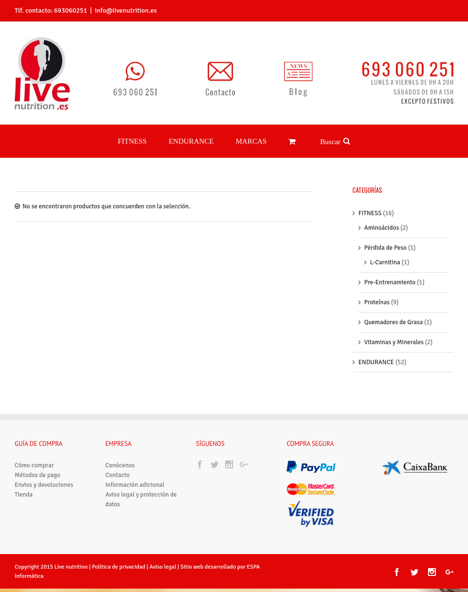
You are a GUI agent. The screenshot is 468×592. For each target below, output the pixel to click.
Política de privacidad (118, 567)
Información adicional (134, 485)
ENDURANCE (376, 362)
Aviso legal (164, 567)
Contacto (117, 475)
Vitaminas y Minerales (394, 342)
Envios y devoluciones (44, 485)
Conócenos (120, 465)
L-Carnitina (385, 262)
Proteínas (377, 302)
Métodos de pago (37, 475)
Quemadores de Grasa (393, 322)
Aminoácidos (381, 228)
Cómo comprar (34, 465)
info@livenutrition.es (125, 10)
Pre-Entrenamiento (389, 282)
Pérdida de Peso (385, 248)
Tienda (24, 495)
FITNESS (370, 213)
